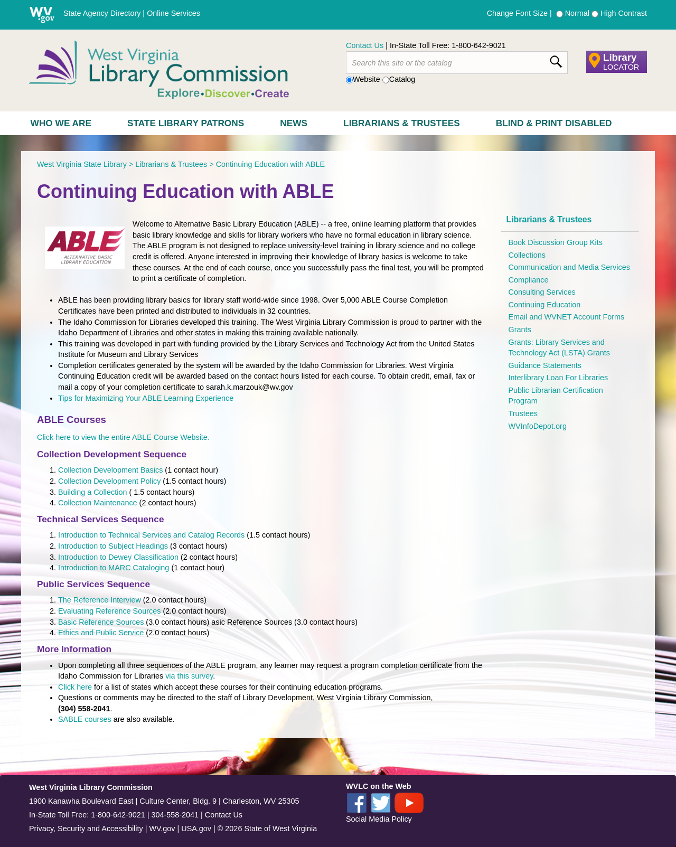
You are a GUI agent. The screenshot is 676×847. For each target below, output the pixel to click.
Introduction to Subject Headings (113, 546)
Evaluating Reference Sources (109, 611)
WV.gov (162, 828)
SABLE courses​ (84, 719)
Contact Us (364, 45)
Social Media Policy (379, 819)
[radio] (559, 14)
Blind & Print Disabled (554, 123)
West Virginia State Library (82, 164)
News (293, 123)
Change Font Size (517, 13)
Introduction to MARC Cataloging (114, 567)
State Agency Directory (101, 13)
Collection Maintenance (97, 502)
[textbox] (457, 62)
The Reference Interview (99, 600)
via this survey (189, 676)
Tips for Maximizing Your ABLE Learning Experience (147, 398)
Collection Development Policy (109, 481)
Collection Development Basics (110, 470)
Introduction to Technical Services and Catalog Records (151, 535)
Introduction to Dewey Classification (118, 557)
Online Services (173, 13)
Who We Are (61, 123)
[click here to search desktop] (555, 59)
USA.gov (196, 828)
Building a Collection (92, 492)
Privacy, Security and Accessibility (86, 828)
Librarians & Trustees (401, 123)
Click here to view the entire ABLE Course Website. (123, 437)
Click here (75, 687)
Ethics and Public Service (101, 632)
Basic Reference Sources (101, 622)
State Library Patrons (185, 123)
